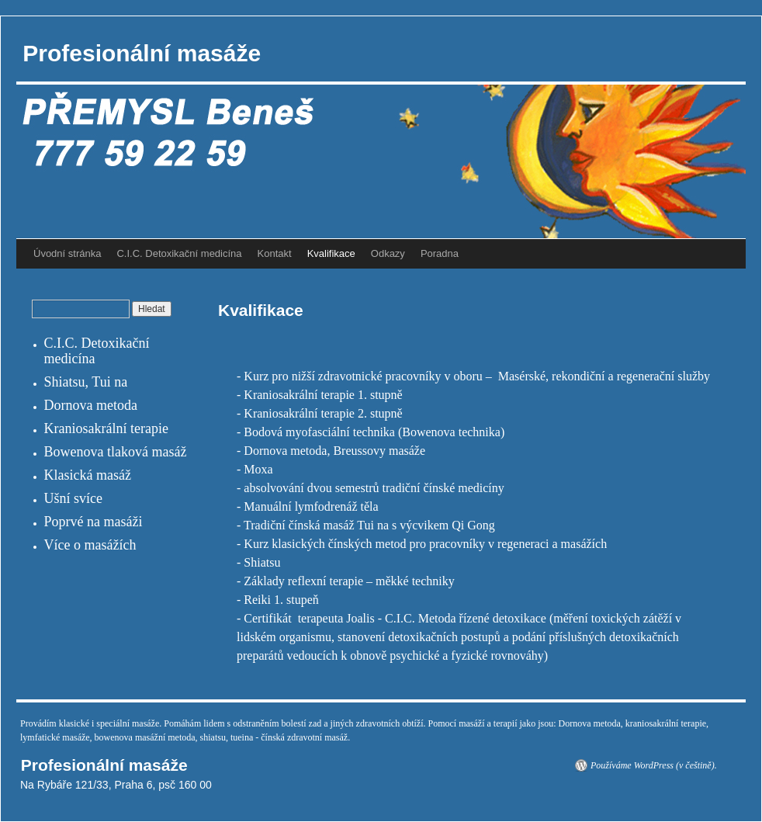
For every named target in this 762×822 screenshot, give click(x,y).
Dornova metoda (90, 405)
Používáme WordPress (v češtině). (654, 765)
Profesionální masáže (138, 53)
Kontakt (275, 253)
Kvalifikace (331, 253)
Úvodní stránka (67, 253)
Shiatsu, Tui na (86, 382)
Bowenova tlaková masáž (115, 452)
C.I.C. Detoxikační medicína (178, 253)
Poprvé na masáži (93, 521)
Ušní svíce (73, 498)
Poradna (440, 253)
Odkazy (388, 253)
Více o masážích (90, 545)
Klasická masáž (87, 475)
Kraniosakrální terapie (106, 428)
